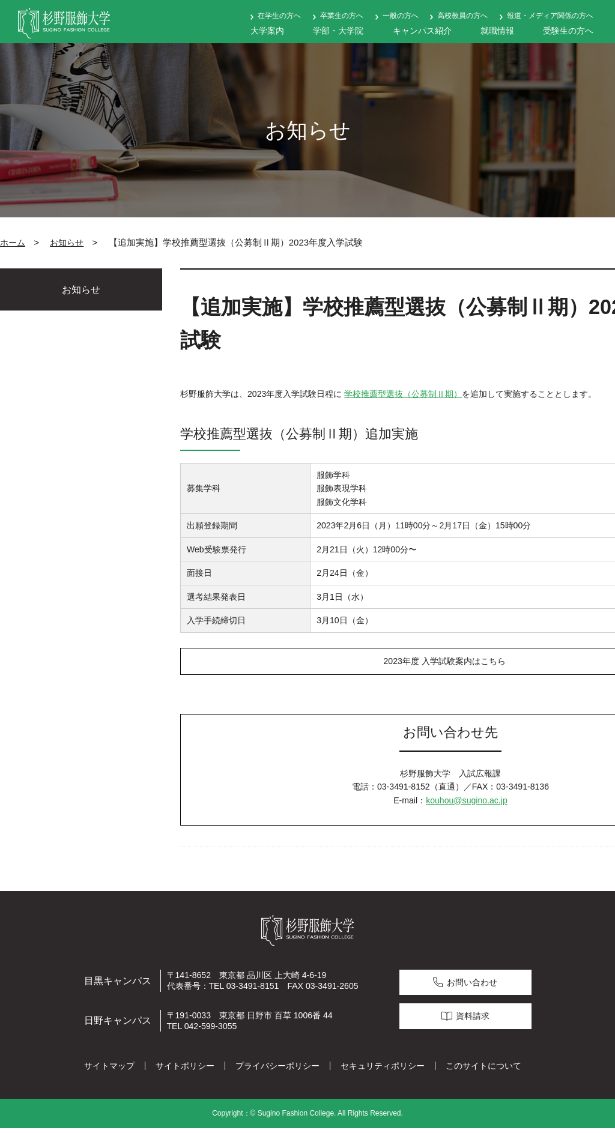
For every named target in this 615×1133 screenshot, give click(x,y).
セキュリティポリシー (383, 1070)
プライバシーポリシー (277, 1070)
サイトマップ (109, 1070)
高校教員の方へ (462, 15)
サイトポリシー (185, 1070)
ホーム (12, 242)
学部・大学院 (338, 30)
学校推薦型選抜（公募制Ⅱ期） (403, 394)
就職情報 (497, 30)
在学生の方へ (279, 15)
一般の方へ (401, 15)
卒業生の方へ (341, 15)
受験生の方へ (568, 30)
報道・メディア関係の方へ (550, 15)
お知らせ (66, 242)
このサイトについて (483, 1070)
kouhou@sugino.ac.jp (466, 804)
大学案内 (267, 30)
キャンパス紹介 (422, 30)
